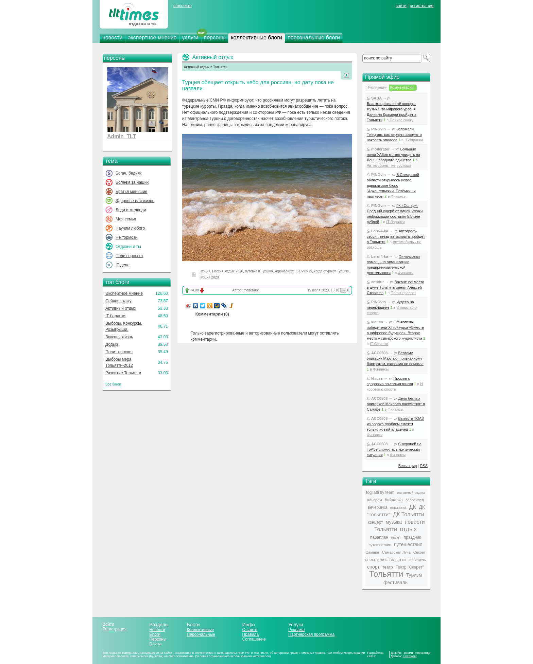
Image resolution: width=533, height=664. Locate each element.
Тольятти (386, 573)
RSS (424, 466)
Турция (204, 271)
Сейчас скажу (118, 301)
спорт (373, 567)
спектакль (417, 560)
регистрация (421, 5)
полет (396, 537)
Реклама (296, 629)
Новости (157, 629)
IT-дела (123, 265)
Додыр (111, 344)
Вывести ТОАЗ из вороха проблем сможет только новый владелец (395, 423)
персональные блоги (314, 37)
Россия (217, 271)
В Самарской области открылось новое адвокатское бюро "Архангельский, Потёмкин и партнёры (393, 185)
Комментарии (402, 87)
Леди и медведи (131, 210)
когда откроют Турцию (331, 271)
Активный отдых (120, 308)
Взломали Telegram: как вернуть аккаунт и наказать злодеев (394, 134)
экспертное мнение (152, 37)
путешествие (379, 545)
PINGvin (378, 129)
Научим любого (130, 228)
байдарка (394, 500)
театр (387, 567)
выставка (398, 507)
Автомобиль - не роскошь (389, 165)
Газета (155, 644)
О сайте (249, 629)
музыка (394, 522)
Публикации (377, 87)
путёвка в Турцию (259, 271)
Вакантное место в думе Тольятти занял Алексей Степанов (395, 287)
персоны (215, 37)
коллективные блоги (256, 37)
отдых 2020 (234, 271)
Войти (108, 624)
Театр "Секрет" (410, 567)
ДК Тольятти (408, 514)
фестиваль (395, 582)
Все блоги (113, 384)
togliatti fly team (380, 492)
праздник (412, 537)
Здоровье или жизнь (135, 200)
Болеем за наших (132, 182)
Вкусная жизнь (119, 337)
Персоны (157, 639)
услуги (190, 37)
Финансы (398, 196)
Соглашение (253, 639)
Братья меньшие (131, 191)
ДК (412, 507)
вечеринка (378, 507)
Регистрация (114, 629)
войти (401, 5)
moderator (251, 290)
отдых (408, 529)
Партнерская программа (311, 634)
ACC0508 (379, 353)
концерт (375, 522)
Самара (372, 552)
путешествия (408, 544)
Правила (250, 634)
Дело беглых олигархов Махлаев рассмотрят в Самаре (396, 403)
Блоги (154, 634)
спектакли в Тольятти (385, 559)
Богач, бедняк (129, 173)
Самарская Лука (396, 552)
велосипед (415, 500)
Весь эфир (407, 466)
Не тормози (126, 237)
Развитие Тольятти (123, 373)
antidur (377, 282)
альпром (374, 500)
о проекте (182, 5)
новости (112, 37)
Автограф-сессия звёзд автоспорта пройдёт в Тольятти (396, 236)
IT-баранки (115, 315)
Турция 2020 (209, 277)
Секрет (419, 552)
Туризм (414, 575)
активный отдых (411, 492)
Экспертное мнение (124, 293)
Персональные (201, 634)
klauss (377, 322)
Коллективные (200, 629)
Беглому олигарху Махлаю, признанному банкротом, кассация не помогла (395, 358)
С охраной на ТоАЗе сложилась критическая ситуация (394, 449)
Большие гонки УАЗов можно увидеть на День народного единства (393, 154)
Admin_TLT (121, 136)
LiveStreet (410, 656)
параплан (379, 537)
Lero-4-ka (379, 231)
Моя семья (126, 219)
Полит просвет (129, 255)
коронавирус (285, 271)
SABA (376, 98)
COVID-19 (304, 271)
